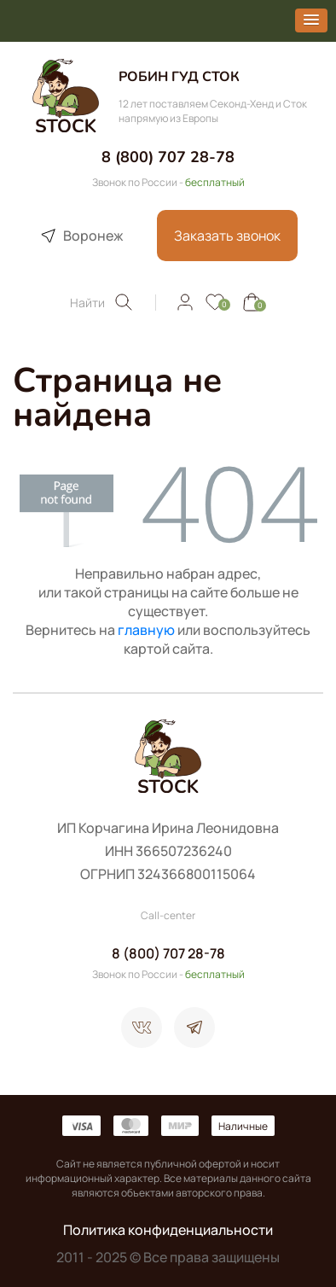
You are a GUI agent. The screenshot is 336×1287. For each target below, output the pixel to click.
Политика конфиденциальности (168, 1229)
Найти (102, 302)
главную (146, 629)
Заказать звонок (227, 235)
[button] (311, 20)
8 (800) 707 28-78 (168, 157)
